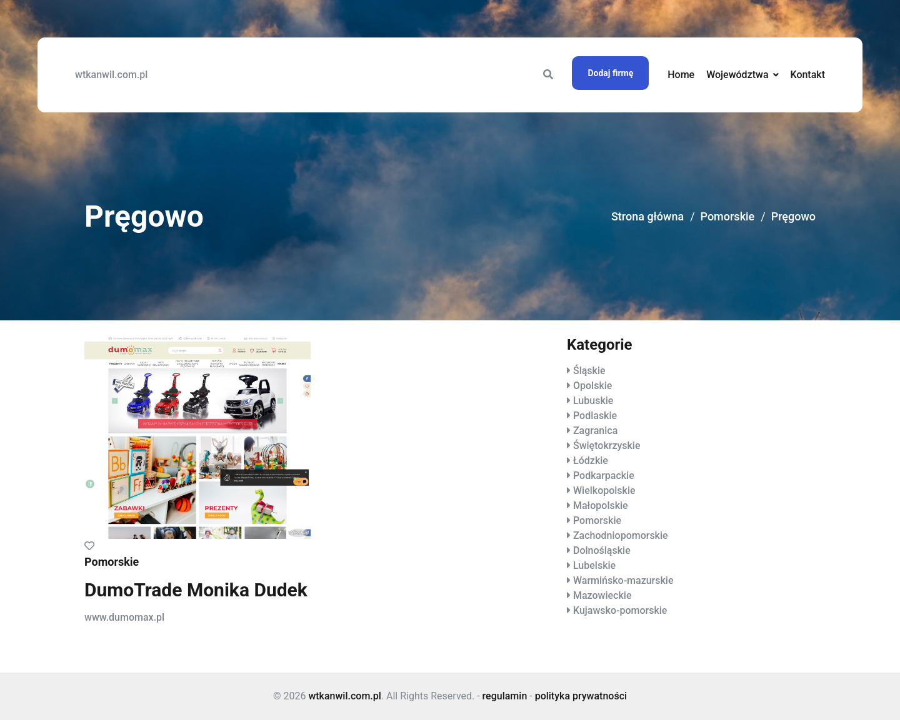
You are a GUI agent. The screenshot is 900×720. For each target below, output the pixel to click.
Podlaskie (595, 416)
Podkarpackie (603, 475)
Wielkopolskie (604, 490)
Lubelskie (594, 565)
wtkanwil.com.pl (111, 75)
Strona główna (647, 216)
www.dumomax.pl (124, 617)
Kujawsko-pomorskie (620, 610)
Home (681, 75)
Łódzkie (590, 460)
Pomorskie (728, 216)
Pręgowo (793, 216)
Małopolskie (600, 505)
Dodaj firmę (610, 73)
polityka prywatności (581, 696)
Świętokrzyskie (607, 445)
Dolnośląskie (602, 550)
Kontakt (807, 75)
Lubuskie (593, 401)
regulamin (505, 696)
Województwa (737, 75)
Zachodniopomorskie (620, 535)
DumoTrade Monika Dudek (196, 590)
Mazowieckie (602, 595)
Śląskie (589, 371)
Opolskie (592, 386)
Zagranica (595, 430)
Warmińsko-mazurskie (623, 580)
